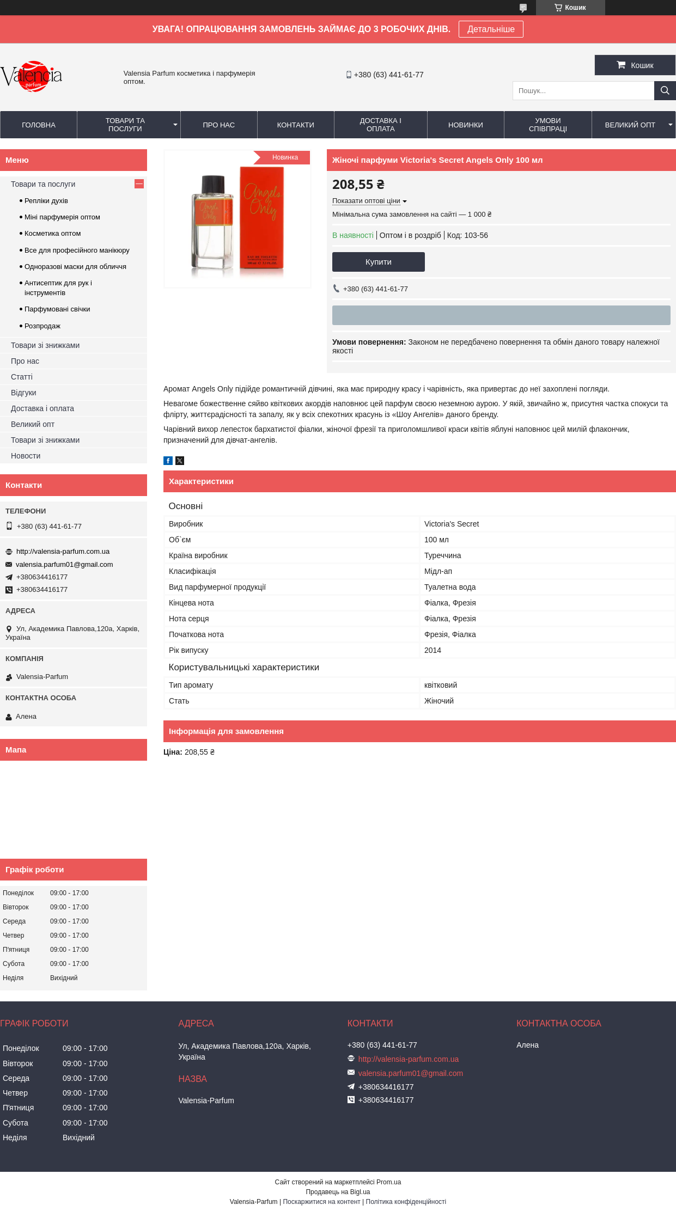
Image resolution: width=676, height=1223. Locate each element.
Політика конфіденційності (406, 1202)
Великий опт (630, 125)
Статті (22, 376)
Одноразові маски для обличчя (75, 266)
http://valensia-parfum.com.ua (62, 551)
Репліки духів (46, 201)
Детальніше (491, 29)
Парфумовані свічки (57, 309)
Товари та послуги (125, 125)
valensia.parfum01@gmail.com (64, 564)
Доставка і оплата (380, 125)
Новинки (465, 125)
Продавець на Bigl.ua (338, 1192)
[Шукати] (665, 90)
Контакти (295, 125)
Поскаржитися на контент (321, 1202)
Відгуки (23, 392)
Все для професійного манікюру (77, 250)
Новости (25, 455)
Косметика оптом (53, 233)
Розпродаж (42, 326)
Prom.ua (388, 1182)
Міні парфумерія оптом (62, 217)
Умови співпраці (548, 125)
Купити (379, 261)
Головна (39, 125)
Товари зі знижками (45, 345)
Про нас (219, 125)
